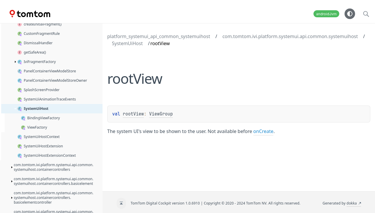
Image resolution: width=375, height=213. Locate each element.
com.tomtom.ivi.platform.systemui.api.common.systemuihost (290, 36)
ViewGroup (161, 114)
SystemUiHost (127, 43)
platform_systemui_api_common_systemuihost (158, 36)
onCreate (263, 131)
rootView (133, 114)
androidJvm (326, 14)
